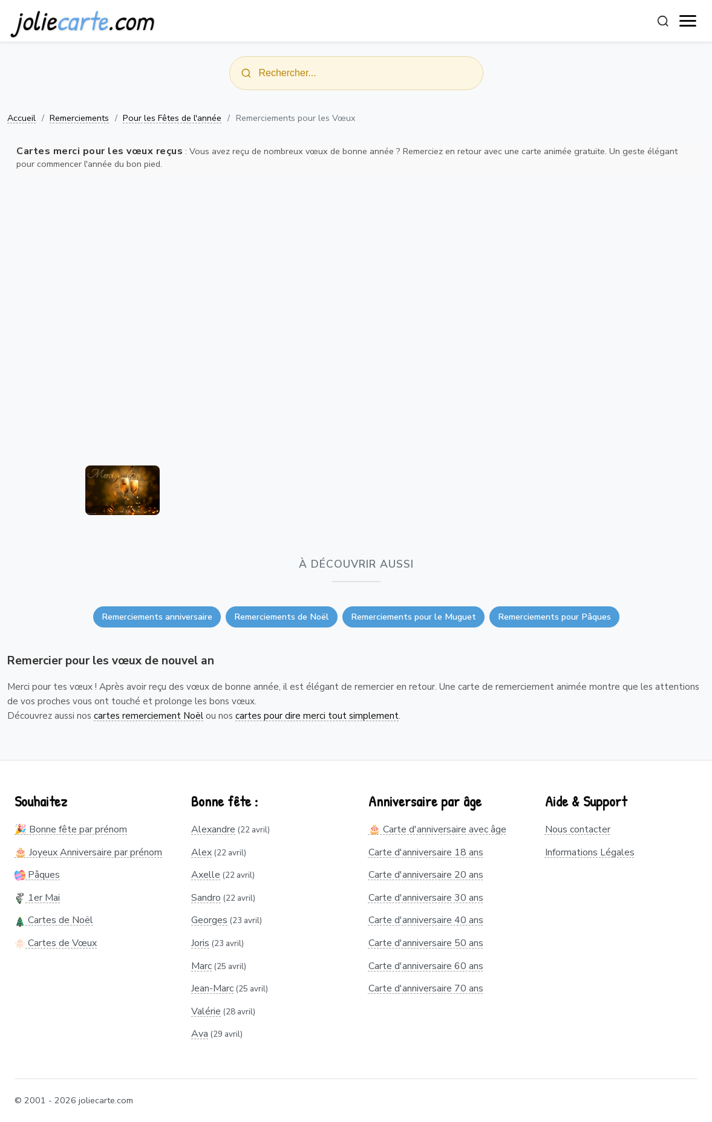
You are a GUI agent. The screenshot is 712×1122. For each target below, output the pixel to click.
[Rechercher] (663, 21)
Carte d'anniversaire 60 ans (425, 966)
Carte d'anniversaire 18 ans (425, 852)
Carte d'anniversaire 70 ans (425, 988)
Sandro (206, 897)
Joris (200, 943)
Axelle (205, 874)
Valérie (206, 1011)
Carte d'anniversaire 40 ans (425, 920)
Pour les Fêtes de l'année (172, 118)
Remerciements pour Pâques (554, 617)
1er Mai (37, 897)
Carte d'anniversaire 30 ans (425, 897)
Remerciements (79, 118)
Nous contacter (577, 829)
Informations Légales (590, 852)
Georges (209, 920)
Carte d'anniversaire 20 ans (425, 874)
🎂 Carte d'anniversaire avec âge (437, 829)
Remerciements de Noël (281, 617)
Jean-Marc (212, 988)
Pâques (37, 874)
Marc (201, 966)
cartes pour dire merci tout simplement (317, 716)
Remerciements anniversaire (157, 617)
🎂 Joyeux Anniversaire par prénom (88, 852)
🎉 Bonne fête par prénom (71, 829)
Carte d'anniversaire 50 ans (425, 943)
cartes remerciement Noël (148, 716)
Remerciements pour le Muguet (413, 617)
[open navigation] (688, 21)
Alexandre (213, 829)
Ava (199, 1033)
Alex (201, 852)
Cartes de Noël (54, 920)
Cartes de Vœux (56, 943)
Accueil (21, 118)
